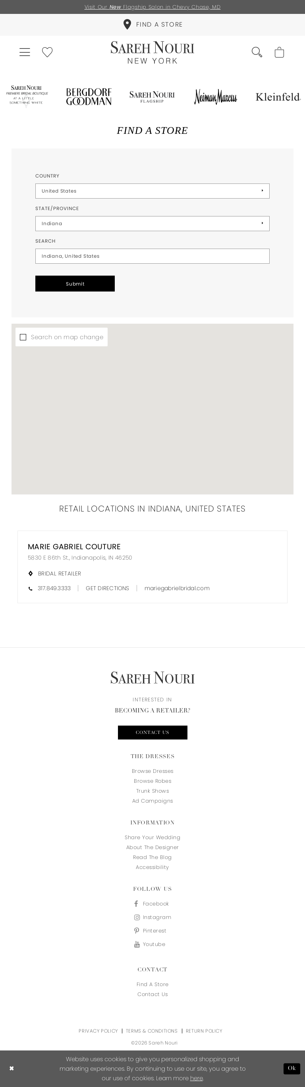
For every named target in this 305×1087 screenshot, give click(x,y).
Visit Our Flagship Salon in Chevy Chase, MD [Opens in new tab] (153, 7)
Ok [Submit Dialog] (292, 1068)
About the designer (152, 847)
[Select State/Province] (152, 223)
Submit (75, 283)
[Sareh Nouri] (152, 52)
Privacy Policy (98, 1030)
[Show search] (257, 53)
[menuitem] (152, 25)
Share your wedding (152, 837)
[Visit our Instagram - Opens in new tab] (152, 917)
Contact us (153, 733)
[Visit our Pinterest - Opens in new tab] (152, 931)
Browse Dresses (153, 771)
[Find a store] (152, 25)
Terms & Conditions (152, 1030)
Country (47, 175)
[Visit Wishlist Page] (48, 53)
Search (45, 240)
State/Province (57, 208)
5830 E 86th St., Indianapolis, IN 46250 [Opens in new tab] (80, 558)
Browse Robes (152, 781)
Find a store (153, 984)
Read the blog (152, 857)
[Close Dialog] (12, 1068)
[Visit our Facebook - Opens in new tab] (152, 904)
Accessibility (152, 867)
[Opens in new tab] (26, 96)
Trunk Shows (152, 791)
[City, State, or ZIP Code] (152, 256)
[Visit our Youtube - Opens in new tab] (152, 944)
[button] (25, 53)
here (196, 1078)
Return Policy (204, 1030)
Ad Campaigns (152, 801)
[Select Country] (152, 191)
